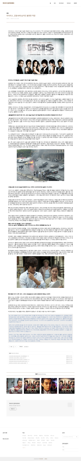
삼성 (45, 445)
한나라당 (30, 435)
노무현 (43, 438)
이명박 (43, 440)
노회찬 (52, 440)
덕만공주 (50, 445)
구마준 (36, 435)
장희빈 (50, 442)
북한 (39, 440)
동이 (48, 440)
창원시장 (40, 445)
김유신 (56, 438)
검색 (76, 436)
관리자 (46, 458)
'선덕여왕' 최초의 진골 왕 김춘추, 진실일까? (18, 359)
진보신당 (25, 440)
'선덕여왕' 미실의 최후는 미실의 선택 (17, 357)
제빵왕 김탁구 (32, 440)
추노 (48, 438)
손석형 (24, 438)
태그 (55, 3)
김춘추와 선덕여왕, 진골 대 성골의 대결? (17, 363)
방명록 (75, 3)
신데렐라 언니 (26, 445)
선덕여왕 (45, 442)
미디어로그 (61, 3)
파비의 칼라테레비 (8, 3)
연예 (10, 353)
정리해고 (33, 445)
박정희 (34, 442)
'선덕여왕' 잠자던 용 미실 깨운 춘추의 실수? (18, 361)
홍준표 (41, 435)
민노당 (52, 435)
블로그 (24, 442)
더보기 (24, 447)
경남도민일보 (31, 438)
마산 (52, 438)
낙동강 (24, 435)
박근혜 (37, 438)
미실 (29, 442)
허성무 (39, 442)
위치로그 (69, 3)
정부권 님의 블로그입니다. (14, 405)
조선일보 (47, 435)
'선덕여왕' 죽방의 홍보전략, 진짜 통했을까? (18, 356)
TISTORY (41, 458)
